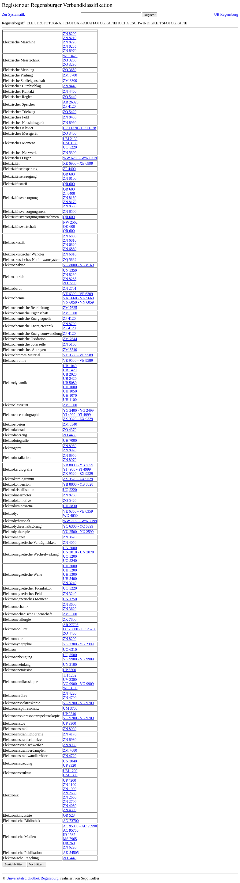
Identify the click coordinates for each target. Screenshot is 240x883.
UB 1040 (70, 366)
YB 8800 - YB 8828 (78, 484)
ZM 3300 (70, 81)
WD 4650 (70, 516)
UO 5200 (70, 556)
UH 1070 (70, 395)
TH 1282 (69, 675)
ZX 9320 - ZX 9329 (78, 419)
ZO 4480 (69, 435)
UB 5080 (70, 383)
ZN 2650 (69, 797)
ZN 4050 (69, 542)
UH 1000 (70, 387)
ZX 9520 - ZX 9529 (78, 474)
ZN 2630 (69, 793)
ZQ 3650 (69, 70)
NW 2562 (70, 222)
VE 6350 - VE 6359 (78, 511)
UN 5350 (70, 270)
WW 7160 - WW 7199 (80, 521)
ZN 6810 (69, 240)
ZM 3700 (70, 75)
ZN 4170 (69, 734)
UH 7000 (70, 440)
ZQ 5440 (69, 97)
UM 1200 (70, 771)
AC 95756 (71, 830)
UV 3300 (70, 679)
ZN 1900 (69, 789)
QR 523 (69, 815)
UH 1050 (70, 391)
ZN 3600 (69, 604)
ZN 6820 (69, 245)
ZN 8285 (69, 46)
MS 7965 (70, 839)
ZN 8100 (69, 178)
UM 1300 (70, 775)
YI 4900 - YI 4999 (77, 415)
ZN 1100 (69, 785)
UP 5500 (69, 670)
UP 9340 (69, 714)
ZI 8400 (69, 193)
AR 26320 (71, 102)
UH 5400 (70, 579)
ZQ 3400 (69, 133)
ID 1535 (69, 835)
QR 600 (69, 174)
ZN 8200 (69, 34)
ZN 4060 (69, 806)
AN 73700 (71, 821)
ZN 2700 (69, 801)
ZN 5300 (69, 153)
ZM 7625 (70, 308)
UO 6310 (70, 649)
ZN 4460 (69, 91)
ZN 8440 (69, 86)
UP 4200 (69, 780)
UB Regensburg (226, 14)
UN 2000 (70, 548)
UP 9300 (69, 723)
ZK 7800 (69, 619)
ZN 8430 (69, 117)
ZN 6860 (69, 249)
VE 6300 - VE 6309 (78, 294)
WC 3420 (70, 56)
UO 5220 (70, 147)
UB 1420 (70, 370)
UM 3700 (70, 708)
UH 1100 (70, 400)
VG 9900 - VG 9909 (78, 659)
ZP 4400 (69, 169)
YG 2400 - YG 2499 (78, 410)
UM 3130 (70, 143)
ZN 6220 (69, 847)
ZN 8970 (69, 51)
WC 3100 (70, 688)
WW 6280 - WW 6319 (80, 158)
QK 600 (69, 226)
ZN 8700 (69, 324)
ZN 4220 (69, 693)
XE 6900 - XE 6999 (78, 163)
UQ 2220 (70, 490)
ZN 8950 (69, 446)
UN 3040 (70, 761)
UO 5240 (70, 561)
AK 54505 (71, 853)
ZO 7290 (69, 283)
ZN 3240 (69, 583)
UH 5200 (70, 570)
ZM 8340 (70, 350)
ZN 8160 (69, 198)
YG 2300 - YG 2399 (78, 644)
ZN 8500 (69, 211)
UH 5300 (70, 574)
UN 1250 (70, 599)
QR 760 (69, 843)
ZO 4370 (69, 430)
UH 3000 (70, 566)
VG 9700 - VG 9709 (78, 703)
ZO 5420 (69, 112)
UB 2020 (70, 374)
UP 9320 (69, 765)
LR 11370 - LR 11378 (79, 128)
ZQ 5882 (69, 260)
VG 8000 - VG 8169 (78, 265)
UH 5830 (70, 506)
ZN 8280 (69, 275)
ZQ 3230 (69, 64)
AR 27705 (71, 625)
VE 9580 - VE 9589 (78, 355)
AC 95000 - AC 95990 (80, 826)
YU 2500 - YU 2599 (78, 532)
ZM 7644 (70, 339)
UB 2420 (70, 379)
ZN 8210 (69, 38)
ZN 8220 (69, 42)
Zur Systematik (13, 14)
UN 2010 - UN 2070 (78, 552)
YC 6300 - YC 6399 (78, 526)
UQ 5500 (70, 655)
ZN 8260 (69, 495)
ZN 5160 (69, 344)
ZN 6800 (69, 236)
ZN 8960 (69, 123)
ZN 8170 (69, 202)
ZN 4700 (69, 698)
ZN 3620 (69, 537)
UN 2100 (70, 664)
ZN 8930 (69, 729)
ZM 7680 (70, 750)
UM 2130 (70, 139)
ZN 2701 (69, 288)
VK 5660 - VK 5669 (78, 298)
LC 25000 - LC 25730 (79, 629)
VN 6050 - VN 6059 (78, 302)
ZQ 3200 (69, 60)
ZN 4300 (69, 810)
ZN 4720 (69, 756)
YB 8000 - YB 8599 (78, 465)
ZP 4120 (69, 106)
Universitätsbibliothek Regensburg (32, 878)
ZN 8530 (69, 206)
